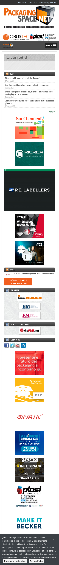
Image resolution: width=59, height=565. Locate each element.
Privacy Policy (36, 561)
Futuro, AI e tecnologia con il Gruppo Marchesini (29, 273)
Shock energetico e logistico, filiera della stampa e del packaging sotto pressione (29, 92)
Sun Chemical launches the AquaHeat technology (27, 85)
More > (52, 111)
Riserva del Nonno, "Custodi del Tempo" (22, 78)
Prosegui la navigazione (15, 561)
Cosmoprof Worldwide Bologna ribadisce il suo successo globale (29, 101)
